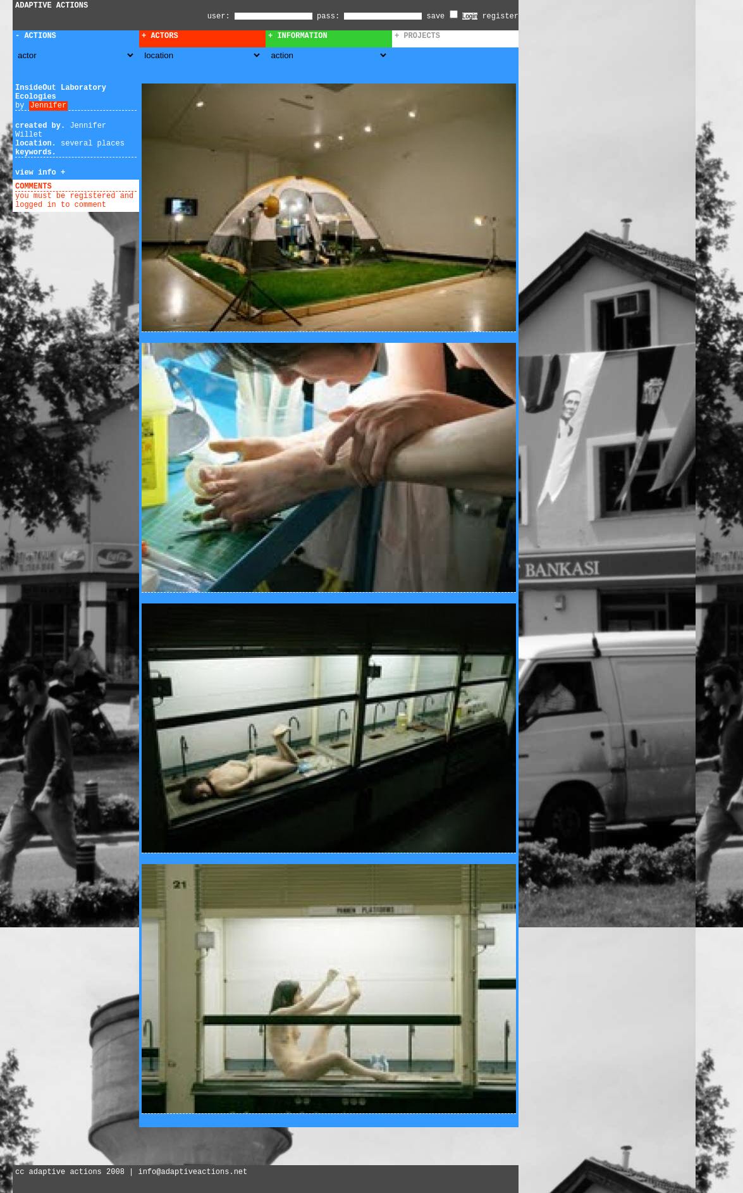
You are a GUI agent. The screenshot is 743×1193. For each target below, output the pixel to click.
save (442, 16)
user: (221, 16)
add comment (81, 186)
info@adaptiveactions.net (192, 1172)
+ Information (298, 36)
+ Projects (417, 36)
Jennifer (48, 105)
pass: (328, 16)
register (500, 16)
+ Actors (160, 36)
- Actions (35, 36)
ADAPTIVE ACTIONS (51, 5)
